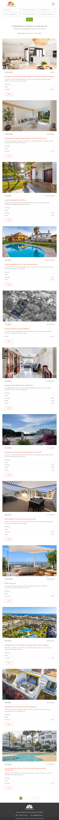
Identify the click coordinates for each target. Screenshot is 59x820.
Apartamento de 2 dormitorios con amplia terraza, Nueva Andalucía (27, 645)
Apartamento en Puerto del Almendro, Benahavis (21, 707)
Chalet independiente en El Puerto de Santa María (21, 264)
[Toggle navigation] (53, 4)
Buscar (29, 19)
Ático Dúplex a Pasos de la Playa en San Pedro (20, 519)
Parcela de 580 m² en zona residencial (17, 329)
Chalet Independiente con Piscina (15, 200)
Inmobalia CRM (40, 818)
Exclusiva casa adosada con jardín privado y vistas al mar (23, 452)
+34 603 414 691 (23, 815)
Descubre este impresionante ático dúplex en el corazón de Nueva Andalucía (29, 77)
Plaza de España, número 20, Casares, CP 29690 (29, 812)
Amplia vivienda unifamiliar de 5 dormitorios (19, 385)
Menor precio (29, 33)
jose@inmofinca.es (38, 815)
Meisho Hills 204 (10, 583)
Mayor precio (38, 33)
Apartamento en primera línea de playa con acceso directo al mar (26, 138)
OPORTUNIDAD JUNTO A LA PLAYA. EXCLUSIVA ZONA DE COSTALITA (25, 769)
